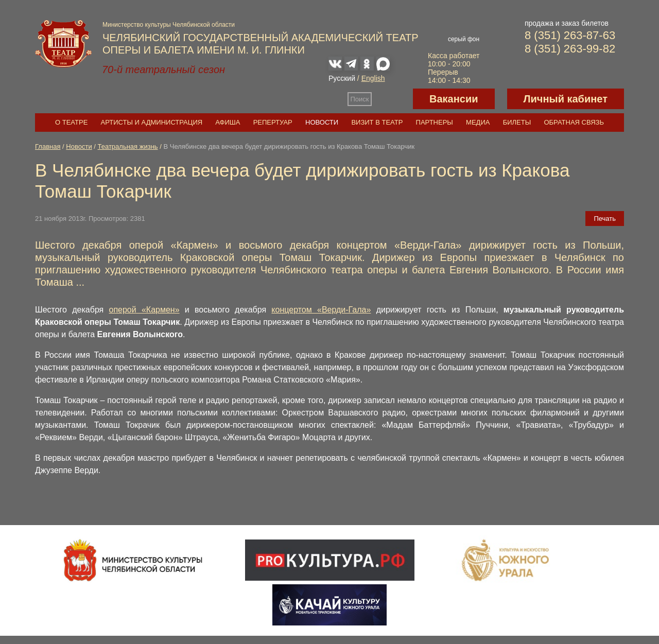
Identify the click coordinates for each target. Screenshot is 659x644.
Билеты (517, 122)
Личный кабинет (566, 99)
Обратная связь (574, 122)
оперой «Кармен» (144, 309)
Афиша (227, 122)
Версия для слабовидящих (392, 99)
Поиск (360, 99)
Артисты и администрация (152, 122)
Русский (341, 78)
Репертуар (272, 122)
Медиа (478, 122)
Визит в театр (377, 122)
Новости (321, 122)
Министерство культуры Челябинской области (168, 24)
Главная (47, 146)
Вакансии (453, 99)
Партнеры (434, 122)
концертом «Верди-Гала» (321, 309)
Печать (605, 218)
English (373, 78)
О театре (71, 122)
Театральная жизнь (128, 146)
